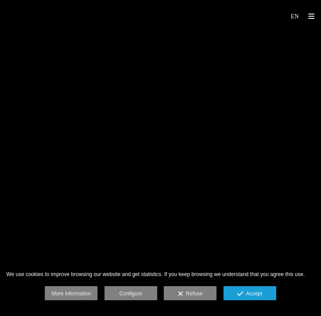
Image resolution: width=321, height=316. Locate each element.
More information (71, 294)
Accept (249, 294)
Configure (130, 294)
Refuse (190, 294)
